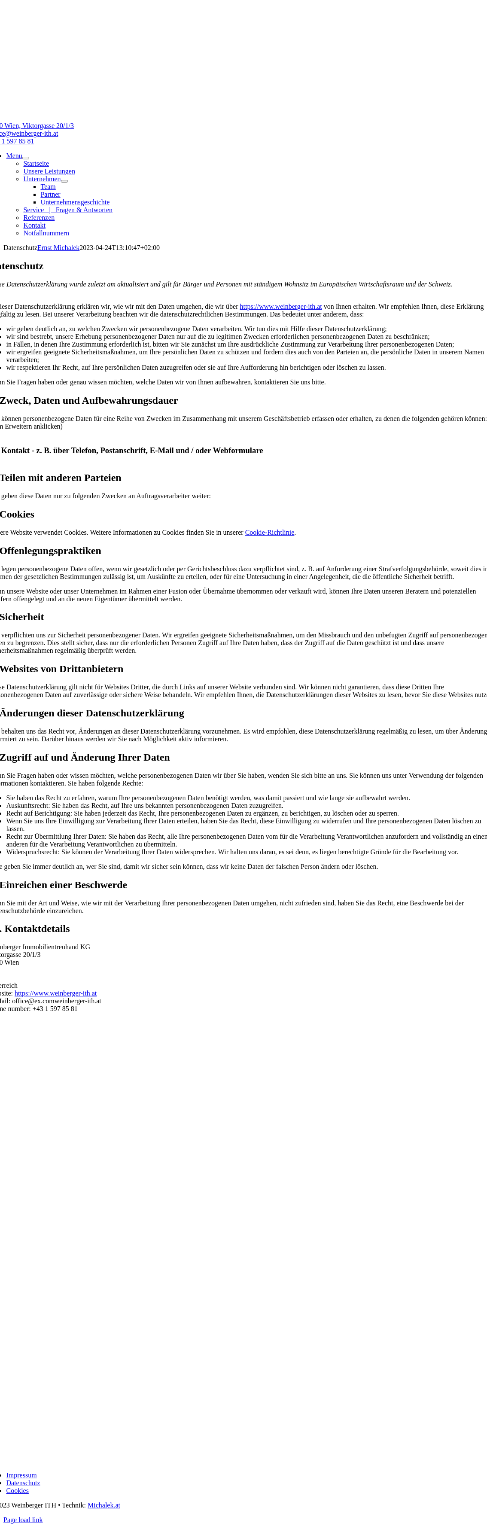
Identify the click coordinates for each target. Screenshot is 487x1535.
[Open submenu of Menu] (25, 158)
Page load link (23, 1519)
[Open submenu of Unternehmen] (64, 181)
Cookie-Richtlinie (270, 532)
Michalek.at (104, 1505)
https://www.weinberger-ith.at (281, 306)
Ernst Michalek (58, 247)
